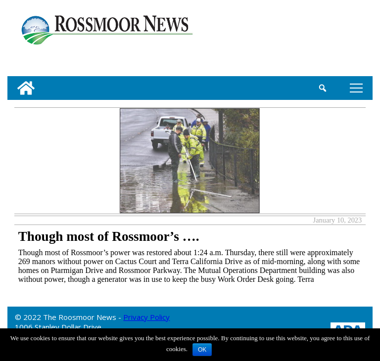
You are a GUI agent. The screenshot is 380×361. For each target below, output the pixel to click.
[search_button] (323, 88)
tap (356, 88)
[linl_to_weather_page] (338, 40)
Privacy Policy (146, 317)
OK (202, 349)
